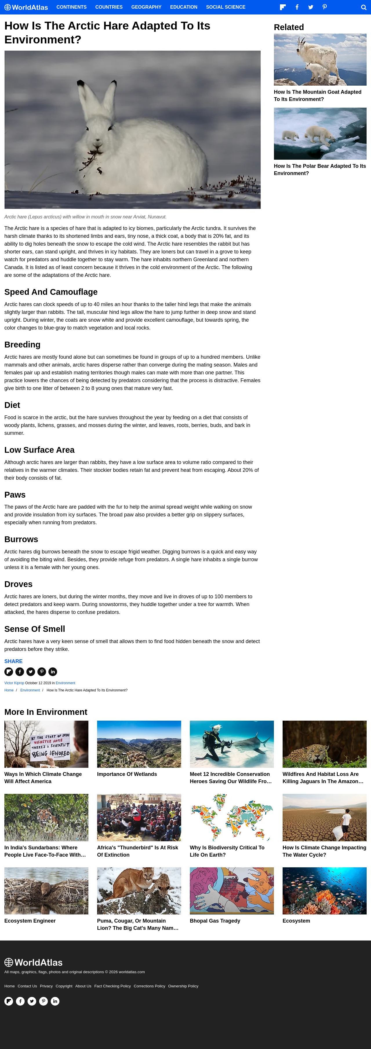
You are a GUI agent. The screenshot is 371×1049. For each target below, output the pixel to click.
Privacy (46, 986)
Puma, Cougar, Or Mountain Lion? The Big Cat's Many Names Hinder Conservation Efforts (138, 928)
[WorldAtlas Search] (364, 7)
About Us (83, 986)
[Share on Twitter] (30, 671)
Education (183, 7)
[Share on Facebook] (19, 671)
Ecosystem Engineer (30, 921)
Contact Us (27, 986)
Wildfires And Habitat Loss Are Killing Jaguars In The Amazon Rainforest (321, 781)
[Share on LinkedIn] (52, 671)
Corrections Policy (149, 986)
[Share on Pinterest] (41, 671)
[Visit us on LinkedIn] (55, 1001)
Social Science (225, 7)
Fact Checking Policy (112, 986)
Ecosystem (296, 921)
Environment (65, 683)
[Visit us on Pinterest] (43, 1001)
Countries (109, 7)
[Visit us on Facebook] (20, 1001)
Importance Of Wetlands (127, 774)
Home (9, 986)
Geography (146, 7)
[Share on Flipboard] (8, 671)
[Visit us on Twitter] (32, 1001)
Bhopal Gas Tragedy (215, 921)
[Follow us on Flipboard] (8, 1001)
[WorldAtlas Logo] (28, 7)
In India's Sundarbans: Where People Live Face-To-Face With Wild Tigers (42, 855)
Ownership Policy (183, 986)
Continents (72, 7)
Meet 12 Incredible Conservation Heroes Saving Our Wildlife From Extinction (230, 781)
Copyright (64, 986)
